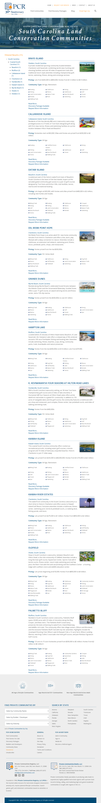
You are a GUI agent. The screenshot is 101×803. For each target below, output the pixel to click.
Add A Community (61, 736)
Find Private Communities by (20, 705)
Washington (87, 723)
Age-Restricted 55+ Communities (51, 687)
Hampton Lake (36, 327)
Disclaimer (40, 747)
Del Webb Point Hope (40, 228)
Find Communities (37, 11)
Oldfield (33, 547)
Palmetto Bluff (37, 610)
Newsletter (9, 750)
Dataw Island (36, 169)
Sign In (57, 739)
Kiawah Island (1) (18, 85)
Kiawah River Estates (40, 494)
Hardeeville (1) (17, 82)
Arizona (54, 710)
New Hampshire (73, 715)
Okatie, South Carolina (36, 553)
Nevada (70, 712)
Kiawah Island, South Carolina (39, 444)
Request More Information (38, 108)
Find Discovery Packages (57, 11)
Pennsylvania (72, 723)
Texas (86, 715)
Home (49, 5)
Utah (85, 718)
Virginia (86, 721)
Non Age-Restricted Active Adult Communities (78, 688)
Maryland (71, 710)
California (55, 712)
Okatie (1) (15, 91)
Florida (54, 718)
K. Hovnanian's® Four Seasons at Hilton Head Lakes (58, 383)
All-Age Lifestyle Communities (23, 687)
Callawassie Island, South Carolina (41, 119)
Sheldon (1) (16, 94)
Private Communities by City (18, 729)
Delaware (55, 715)
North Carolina (72, 721)
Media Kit (58, 741)
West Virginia (56, 726)
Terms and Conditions (44, 750)
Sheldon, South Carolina (37, 63)
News (74, 5)
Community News (12, 747)
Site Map (40, 741)
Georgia (54, 721)
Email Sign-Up (84, 11)
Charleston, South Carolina (38, 233)
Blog (73, 11)
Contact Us (40, 739)
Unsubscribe (10, 752)
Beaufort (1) (16, 67)
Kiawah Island (36, 438)
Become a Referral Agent (63, 744)
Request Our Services (61, 5)
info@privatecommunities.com (25, 773)
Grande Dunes (36, 278)
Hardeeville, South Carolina (38, 388)
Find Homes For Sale (13, 739)
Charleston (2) (17, 79)
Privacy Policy (41, 744)
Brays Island (35, 58)
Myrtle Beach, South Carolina (39, 284)
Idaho (54, 723)
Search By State (60, 705)
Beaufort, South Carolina (37, 175)
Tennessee (87, 712)
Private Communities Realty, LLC (70, 764)
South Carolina (13, 59)
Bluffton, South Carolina (37, 332)
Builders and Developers (14, 744)
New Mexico (72, 718)
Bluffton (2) (16, 70)
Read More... (32, 104)
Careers (39, 752)
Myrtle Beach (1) (18, 88)
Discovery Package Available (38, 106)
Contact (82, 5)
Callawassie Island (39, 114)
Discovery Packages (12, 741)
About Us (91, 5)
